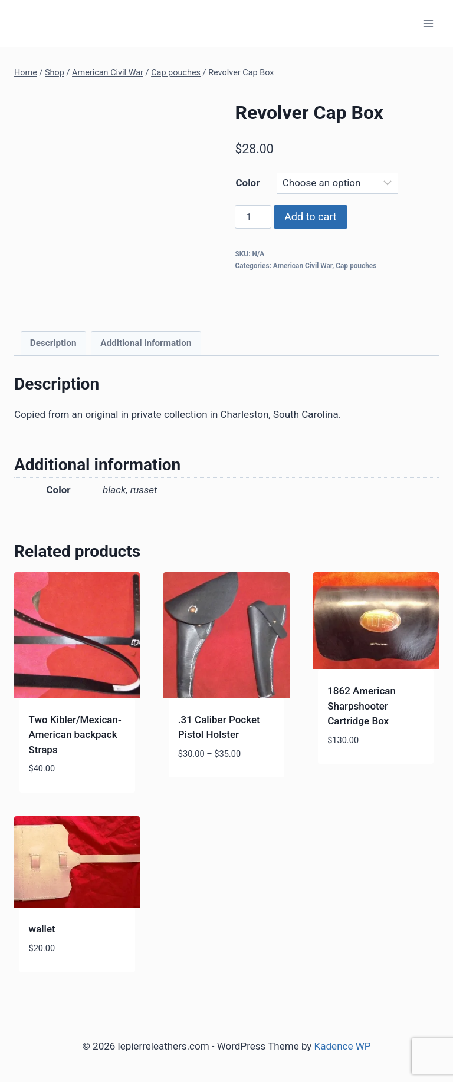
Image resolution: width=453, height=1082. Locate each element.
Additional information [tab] (145, 343)
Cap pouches (356, 266)
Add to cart (310, 216)
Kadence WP (342, 1046)
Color (247, 183)
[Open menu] (428, 23)
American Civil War (302, 266)
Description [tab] (53, 343)
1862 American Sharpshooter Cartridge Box (361, 706)
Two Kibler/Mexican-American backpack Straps (75, 735)
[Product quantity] (253, 217)
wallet (42, 929)
